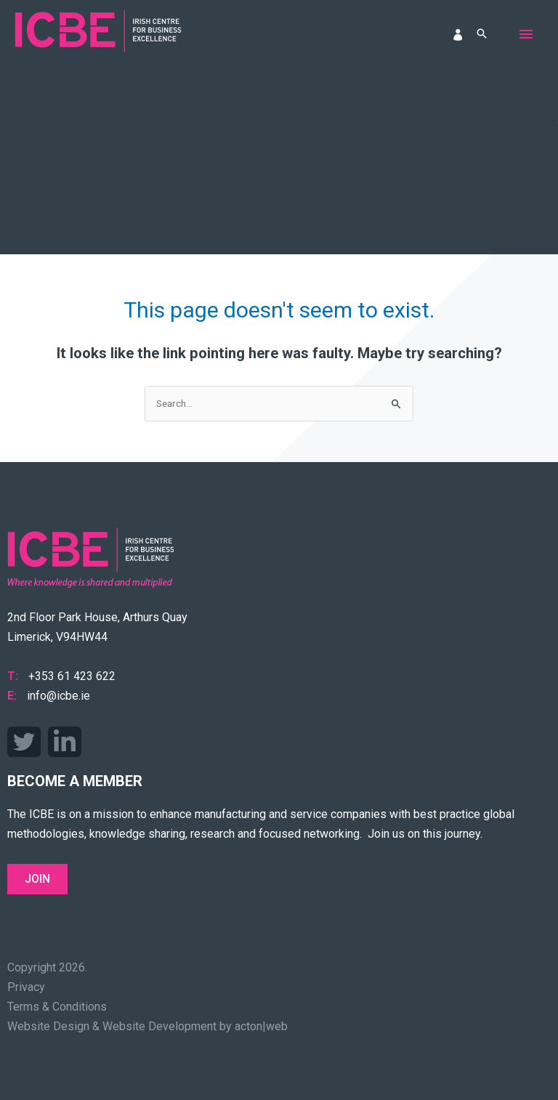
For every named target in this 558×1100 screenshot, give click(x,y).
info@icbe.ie (58, 696)
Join (37, 879)
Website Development (159, 1026)
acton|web (261, 1026)
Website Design (48, 1026)
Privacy (26, 987)
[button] (481, 34)
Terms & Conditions (57, 1007)
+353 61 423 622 (72, 676)
